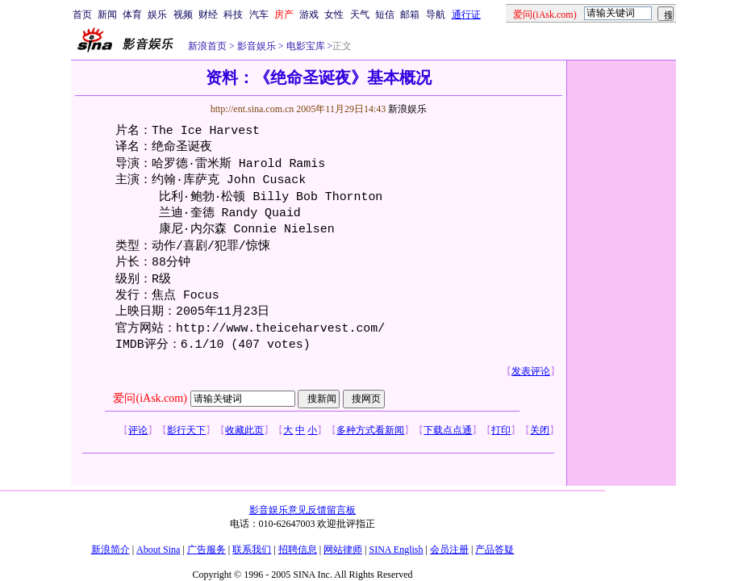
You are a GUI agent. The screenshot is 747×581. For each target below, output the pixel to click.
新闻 (107, 14)
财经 (208, 14)
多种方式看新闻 (370, 430)
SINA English (396, 549)
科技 (233, 14)
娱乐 (157, 14)
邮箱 (409, 14)
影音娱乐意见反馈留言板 (302, 510)
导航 (435, 14)
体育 (132, 14)
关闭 (539, 430)
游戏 (309, 14)
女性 (334, 14)
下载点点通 (448, 430)
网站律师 (342, 549)
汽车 (259, 14)
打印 (501, 430)
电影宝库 (304, 46)
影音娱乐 (256, 46)
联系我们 (251, 549)
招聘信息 (297, 549)
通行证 (466, 14)
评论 (138, 430)
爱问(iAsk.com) (149, 398)
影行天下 (186, 430)
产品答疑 (494, 549)
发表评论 (530, 371)
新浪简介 (110, 549)
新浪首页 (207, 46)
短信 (384, 14)
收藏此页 (244, 430)
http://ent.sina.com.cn (254, 109)
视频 (183, 14)
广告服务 (206, 549)
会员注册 (449, 549)
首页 (82, 14)
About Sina (158, 549)
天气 (359, 14)
